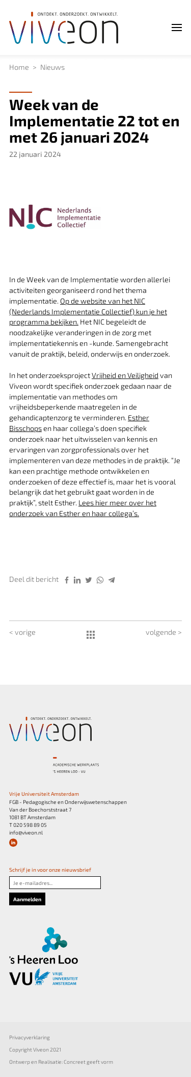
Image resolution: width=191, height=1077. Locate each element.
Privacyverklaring (29, 1037)
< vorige (22, 632)
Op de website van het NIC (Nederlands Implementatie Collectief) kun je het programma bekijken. (88, 312)
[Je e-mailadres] (55, 882)
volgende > (164, 632)
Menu (165, 27)
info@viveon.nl (26, 832)
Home (19, 67)
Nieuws (52, 67)
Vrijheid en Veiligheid (125, 375)
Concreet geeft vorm (88, 1062)
